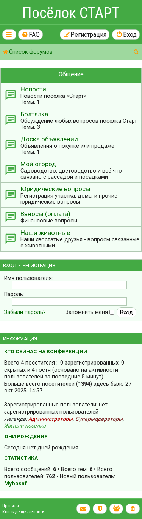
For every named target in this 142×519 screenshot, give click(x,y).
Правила (10, 505)
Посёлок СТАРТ (71, 13)
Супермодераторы (99, 419)
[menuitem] (30, 34)
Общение (71, 74)
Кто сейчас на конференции (45, 351)
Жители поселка (25, 426)
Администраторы (50, 419)
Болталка (34, 114)
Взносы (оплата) (45, 214)
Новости (33, 89)
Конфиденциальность (23, 511)
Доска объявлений (49, 139)
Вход (9, 265)
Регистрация (39, 265)
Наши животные (45, 232)
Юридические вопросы (55, 189)
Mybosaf (15, 483)
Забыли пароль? (25, 312)
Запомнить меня (90, 312)
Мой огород (38, 164)
